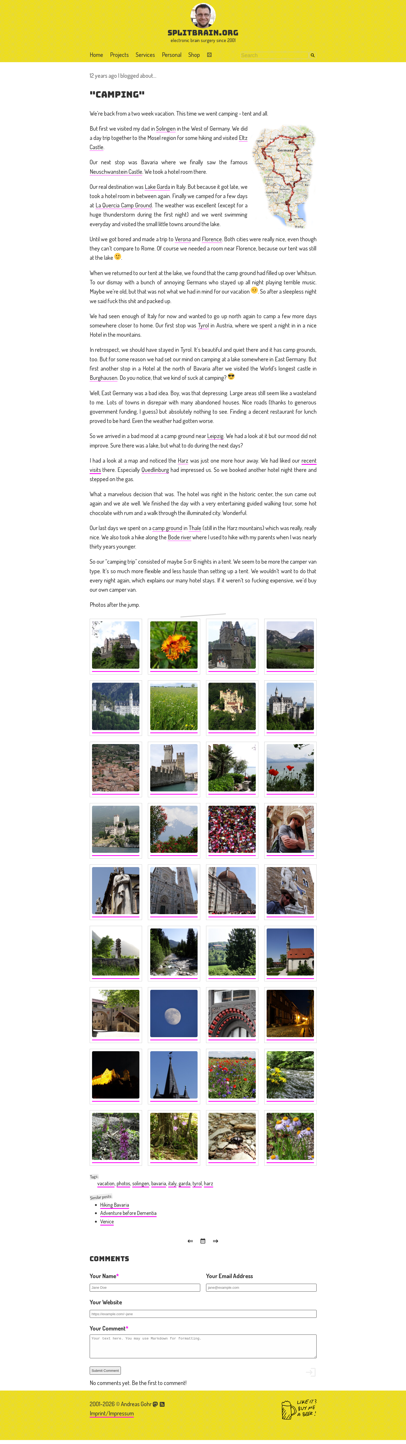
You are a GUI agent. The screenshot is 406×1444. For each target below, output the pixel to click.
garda (184, 1183)
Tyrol (203, 325)
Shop (194, 54)
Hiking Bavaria (114, 1204)
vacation (106, 1183)
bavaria (158, 1183)
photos (123, 1183)
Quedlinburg (155, 469)
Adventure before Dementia (128, 1213)
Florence (212, 239)
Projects (119, 54)
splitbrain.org (203, 33)
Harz (183, 460)
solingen (140, 1183)
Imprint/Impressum (112, 1417)
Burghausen (103, 377)
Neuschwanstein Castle (116, 171)
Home (96, 54)
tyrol (197, 1183)
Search (313, 55)
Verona (183, 239)
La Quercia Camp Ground (123, 205)
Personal (171, 54)
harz (208, 1183)
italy (172, 1183)
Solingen (166, 128)
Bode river (179, 537)
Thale (195, 527)
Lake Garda (157, 186)
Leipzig (215, 435)
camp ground (167, 527)
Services (145, 54)
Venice (107, 1221)
